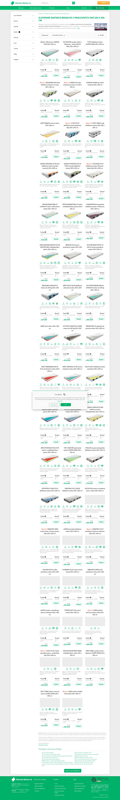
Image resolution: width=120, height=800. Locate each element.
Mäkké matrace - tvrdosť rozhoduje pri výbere (53, 761)
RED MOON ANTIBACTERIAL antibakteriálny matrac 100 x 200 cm (72, 653)
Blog (68, 8)
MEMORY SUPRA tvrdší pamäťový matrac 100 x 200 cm (95, 572)
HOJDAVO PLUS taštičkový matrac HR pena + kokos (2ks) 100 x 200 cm (95, 166)
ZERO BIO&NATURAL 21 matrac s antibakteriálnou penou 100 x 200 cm (72, 206)
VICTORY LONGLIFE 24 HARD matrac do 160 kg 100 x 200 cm (72, 328)
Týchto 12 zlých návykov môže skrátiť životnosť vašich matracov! (57, 762)
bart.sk (106, 795)
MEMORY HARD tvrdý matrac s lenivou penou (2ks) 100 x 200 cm (49, 531)
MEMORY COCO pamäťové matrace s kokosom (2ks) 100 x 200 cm (95, 531)
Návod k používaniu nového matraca (83, 757)
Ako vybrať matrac (36, 8)
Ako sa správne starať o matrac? (50, 757)
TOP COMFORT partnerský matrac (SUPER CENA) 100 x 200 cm (72, 450)
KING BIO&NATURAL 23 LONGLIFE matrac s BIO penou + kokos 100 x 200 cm (50, 206)
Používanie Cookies (59, 795)
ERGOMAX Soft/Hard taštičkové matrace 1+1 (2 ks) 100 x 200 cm (50, 85)
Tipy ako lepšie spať (79, 788)
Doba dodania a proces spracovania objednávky (86, 754)
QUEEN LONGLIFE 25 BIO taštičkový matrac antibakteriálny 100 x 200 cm (95, 409)
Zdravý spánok (78, 791)
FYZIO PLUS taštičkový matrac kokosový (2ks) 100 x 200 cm (72, 125)
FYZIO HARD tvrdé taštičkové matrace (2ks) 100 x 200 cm (95, 125)
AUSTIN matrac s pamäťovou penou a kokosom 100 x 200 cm (50, 612)
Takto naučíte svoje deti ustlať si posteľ (83, 762)
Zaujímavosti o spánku (80, 786)
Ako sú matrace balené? (48, 752)
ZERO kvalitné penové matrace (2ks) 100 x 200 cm (95, 612)
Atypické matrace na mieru (81, 756)
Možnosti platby (39, 786)
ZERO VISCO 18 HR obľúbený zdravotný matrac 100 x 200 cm (72, 288)
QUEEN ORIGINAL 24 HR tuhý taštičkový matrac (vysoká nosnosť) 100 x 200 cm (49, 166)
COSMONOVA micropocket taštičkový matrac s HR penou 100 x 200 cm (95, 206)
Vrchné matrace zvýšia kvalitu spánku (51, 754)
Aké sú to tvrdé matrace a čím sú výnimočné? (85, 759)
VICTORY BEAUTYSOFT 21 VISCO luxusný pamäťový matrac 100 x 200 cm (95, 247)
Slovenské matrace (43, 745)
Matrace (20, 8)
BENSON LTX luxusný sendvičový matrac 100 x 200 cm (72, 247)
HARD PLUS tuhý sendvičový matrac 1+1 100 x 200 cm (72, 85)
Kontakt (84, 8)
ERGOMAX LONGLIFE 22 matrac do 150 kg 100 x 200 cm (50, 288)
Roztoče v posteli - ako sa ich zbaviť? (83, 764)
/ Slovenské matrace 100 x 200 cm (61, 13)
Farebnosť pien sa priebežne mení (82, 752)
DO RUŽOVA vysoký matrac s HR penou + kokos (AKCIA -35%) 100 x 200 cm (72, 44)
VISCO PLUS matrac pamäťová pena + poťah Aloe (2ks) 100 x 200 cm (49, 653)
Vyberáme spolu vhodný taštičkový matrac (84, 761)
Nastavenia (54, 405)
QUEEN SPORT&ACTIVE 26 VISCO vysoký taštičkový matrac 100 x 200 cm (72, 166)
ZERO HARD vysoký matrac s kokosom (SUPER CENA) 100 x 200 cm (95, 653)
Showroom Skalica (59, 786)
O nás (56, 783)
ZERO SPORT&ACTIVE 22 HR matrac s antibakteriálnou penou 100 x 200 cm (50, 450)
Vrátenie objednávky (40, 788)
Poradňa (52, 8)
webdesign (101, 795)
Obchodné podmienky (60, 788)
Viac (78, 28)
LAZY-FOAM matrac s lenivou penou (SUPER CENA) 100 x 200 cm (49, 694)
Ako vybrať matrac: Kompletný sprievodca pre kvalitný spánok (57, 756)
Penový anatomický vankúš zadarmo (51, 759)
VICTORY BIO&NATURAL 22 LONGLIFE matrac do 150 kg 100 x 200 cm (95, 288)
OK (66, 405)
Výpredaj (101, 8)
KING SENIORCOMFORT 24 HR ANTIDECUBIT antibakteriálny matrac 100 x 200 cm (50, 247)
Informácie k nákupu (40, 779)
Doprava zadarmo (39, 783)
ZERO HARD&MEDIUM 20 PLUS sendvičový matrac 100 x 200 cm (50, 369)
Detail (56, 75)
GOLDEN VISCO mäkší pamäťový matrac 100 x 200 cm (50, 572)
